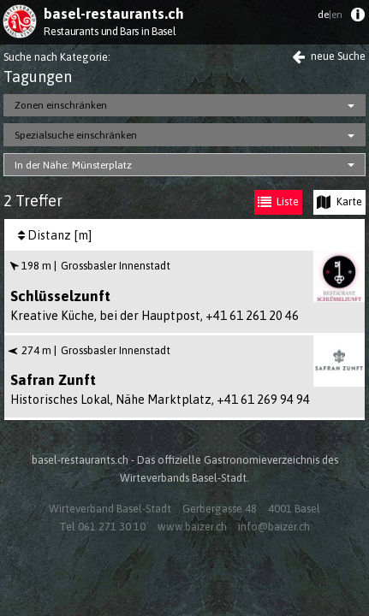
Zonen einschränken (61, 105)
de (330, 15)
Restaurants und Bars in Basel (110, 31)
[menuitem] (357, 18)
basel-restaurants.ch (114, 13)
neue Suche (328, 56)
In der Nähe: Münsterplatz (73, 165)
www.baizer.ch (192, 526)
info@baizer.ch (274, 526)
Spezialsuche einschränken (76, 135)
